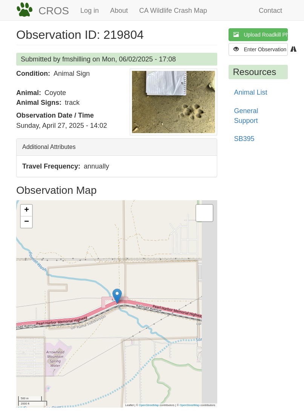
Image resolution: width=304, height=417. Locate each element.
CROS (53, 11)
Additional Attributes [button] (48, 147)
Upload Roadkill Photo (260, 34)
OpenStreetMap (149, 405)
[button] (173, 102)
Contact (270, 10)
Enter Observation (260, 49)
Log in (89, 10)
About (119, 10)
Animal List (250, 92)
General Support (246, 115)
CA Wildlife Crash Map (173, 10)
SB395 (244, 139)
